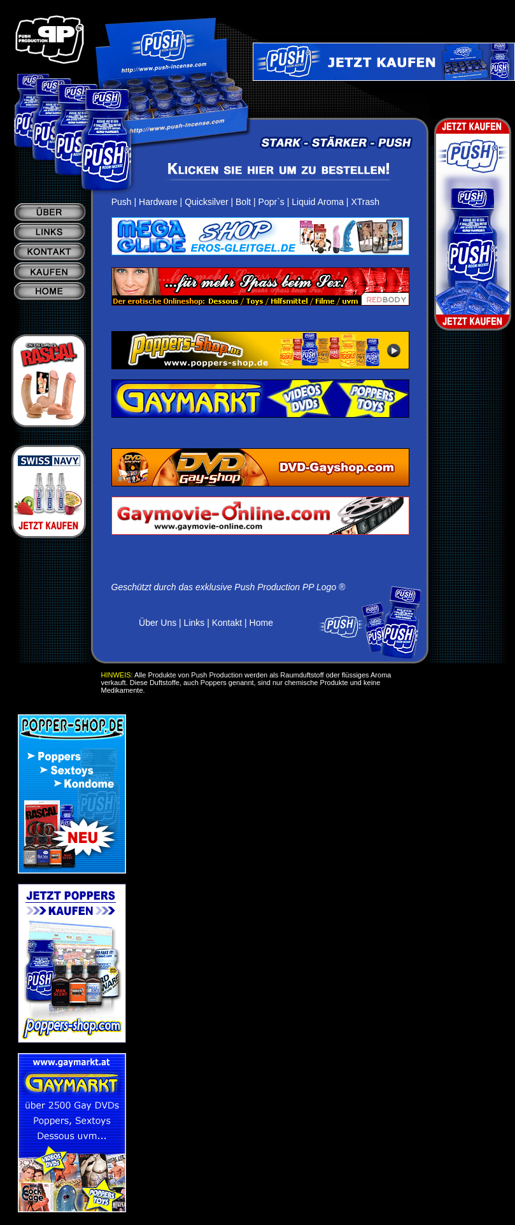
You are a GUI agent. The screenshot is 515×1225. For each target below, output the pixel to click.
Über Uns (157, 623)
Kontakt (227, 623)
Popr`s (271, 202)
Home (261, 623)
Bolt (243, 202)
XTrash (365, 202)
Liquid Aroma (318, 202)
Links (194, 623)
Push (121, 202)
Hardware (158, 202)
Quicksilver (206, 202)
